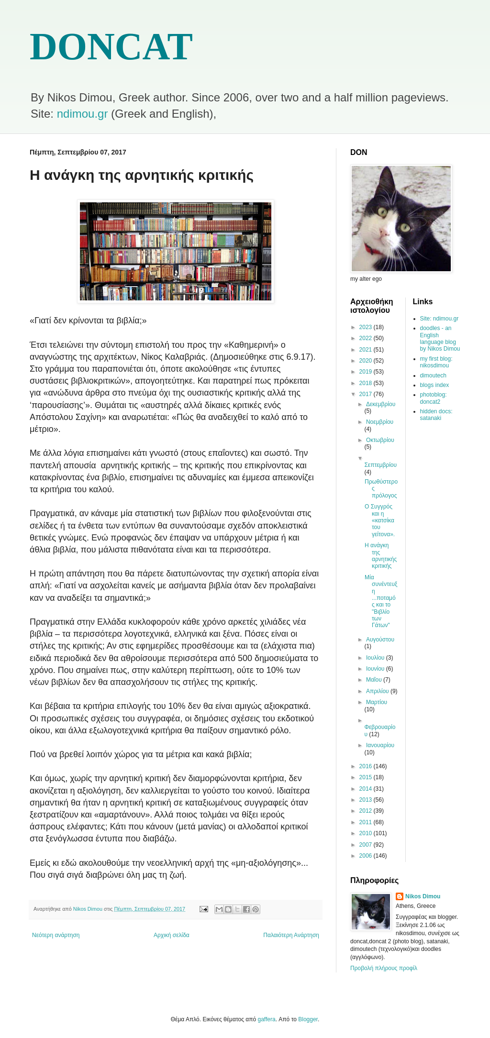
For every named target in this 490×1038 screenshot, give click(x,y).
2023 (366, 327)
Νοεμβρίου (379, 422)
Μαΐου (374, 679)
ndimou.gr (82, 113)
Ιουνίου (376, 668)
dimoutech (433, 375)
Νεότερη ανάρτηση (55, 935)
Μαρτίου (376, 702)
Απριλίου (378, 691)
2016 (366, 766)
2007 (366, 844)
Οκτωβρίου (380, 440)
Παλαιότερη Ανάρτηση (291, 935)
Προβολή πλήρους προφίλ (383, 968)
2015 (366, 777)
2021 (366, 349)
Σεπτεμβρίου (380, 465)
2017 (366, 394)
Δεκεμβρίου (380, 404)
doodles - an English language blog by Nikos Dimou (440, 338)
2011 (366, 822)
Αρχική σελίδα (171, 935)
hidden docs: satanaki (436, 414)
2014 (366, 788)
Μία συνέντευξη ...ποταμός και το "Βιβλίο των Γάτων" (381, 601)
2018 (366, 383)
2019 (366, 371)
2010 (366, 833)
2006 (366, 855)
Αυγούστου (380, 639)
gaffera (267, 1019)
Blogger (308, 1019)
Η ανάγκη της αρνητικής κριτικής (381, 555)
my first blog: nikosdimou (436, 362)
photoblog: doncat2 (433, 398)
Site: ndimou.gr (439, 318)
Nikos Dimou (422, 896)
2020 (366, 360)
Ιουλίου (376, 657)
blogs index (434, 385)
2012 (366, 810)
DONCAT (111, 46)
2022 (366, 338)
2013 (366, 799)
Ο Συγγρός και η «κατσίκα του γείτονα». (380, 520)
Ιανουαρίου (380, 745)
